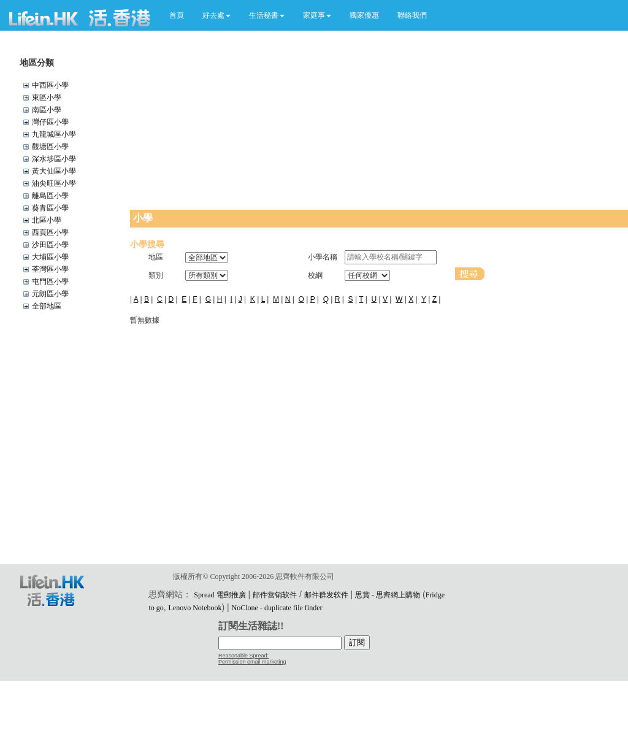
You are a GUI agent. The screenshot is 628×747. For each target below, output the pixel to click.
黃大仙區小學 (54, 171)
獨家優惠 (364, 15)
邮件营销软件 (275, 595)
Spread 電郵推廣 (219, 595)
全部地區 (46, 306)
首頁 (176, 15)
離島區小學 (50, 195)
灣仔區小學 (50, 122)
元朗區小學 (50, 293)
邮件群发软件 (326, 595)
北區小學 (46, 220)
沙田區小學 (50, 244)
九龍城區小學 (54, 134)
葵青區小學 (50, 208)
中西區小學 (50, 85)
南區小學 (46, 109)
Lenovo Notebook (195, 607)
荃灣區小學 (50, 269)
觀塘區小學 (50, 146)
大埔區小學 (50, 257)
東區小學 (46, 97)
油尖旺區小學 (54, 183)
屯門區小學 (50, 281)
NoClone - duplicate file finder (277, 607)
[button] (216, 15)
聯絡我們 (412, 15)
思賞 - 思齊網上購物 (387, 595)
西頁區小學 (50, 232)
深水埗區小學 (54, 159)
